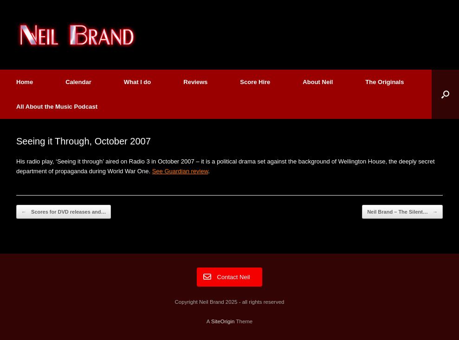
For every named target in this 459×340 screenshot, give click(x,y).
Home (24, 81)
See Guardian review (180, 171)
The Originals (384, 81)
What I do (137, 81)
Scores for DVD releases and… (63, 212)
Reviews (195, 81)
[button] (445, 94)
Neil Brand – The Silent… (402, 212)
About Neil (318, 81)
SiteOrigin (223, 321)
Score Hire (255, 81)
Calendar (78, 81)
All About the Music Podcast (56, 106)
